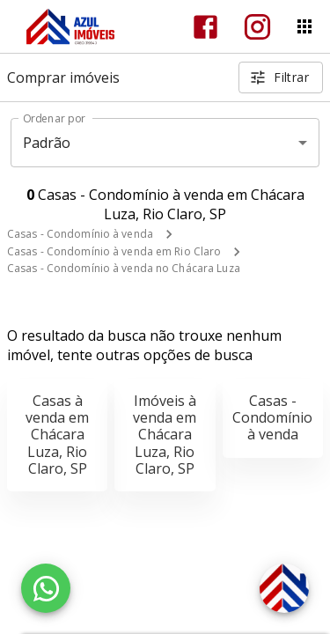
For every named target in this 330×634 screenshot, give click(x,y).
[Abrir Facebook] (205, 26)
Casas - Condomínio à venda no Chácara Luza (123, 268)
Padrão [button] (47, 142)
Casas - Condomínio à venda (80, 233)
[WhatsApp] (45, 588)
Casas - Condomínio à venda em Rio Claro (114, 251)
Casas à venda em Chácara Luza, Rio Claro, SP (57, 434)
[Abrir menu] (304, 26)
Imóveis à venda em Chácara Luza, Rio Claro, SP (164, 434)
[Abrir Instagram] (257, 26)
